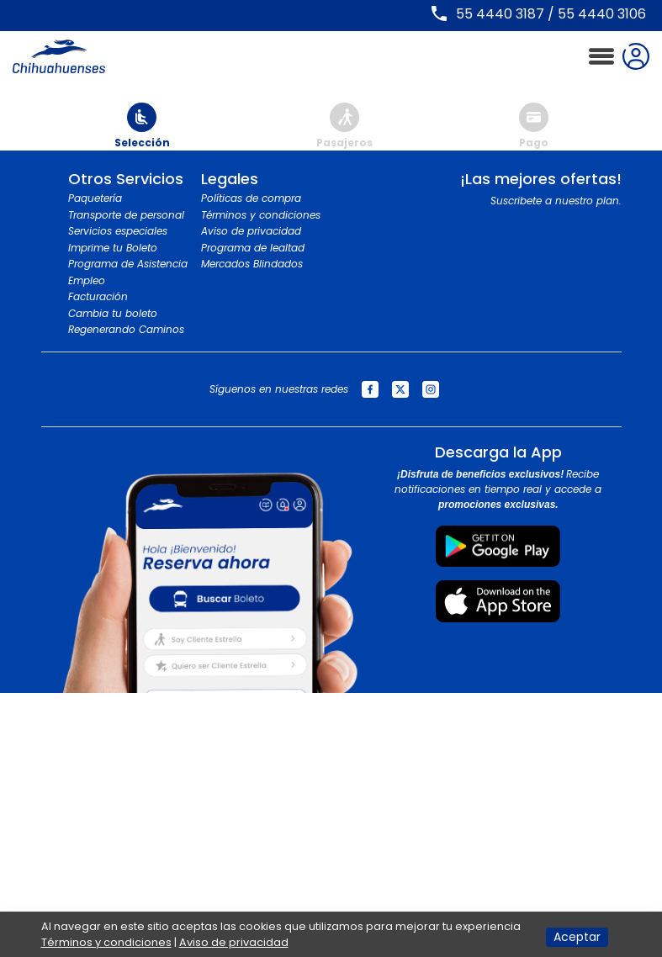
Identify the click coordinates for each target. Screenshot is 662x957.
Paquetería (95, 198)
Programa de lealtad (253, 248)
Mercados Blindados (252, 263)
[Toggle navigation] (601, 57)
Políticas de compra (251, 198)
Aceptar (577, 936)
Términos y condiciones (260, 215)
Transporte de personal (126, 215)
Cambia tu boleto (112, 313)
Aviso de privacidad (251, 231)
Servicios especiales (117, 231)
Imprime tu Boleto (112, 248)
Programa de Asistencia (128, 263)
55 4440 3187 (500, 14)
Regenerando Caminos (126, 329)
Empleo (86, 280)
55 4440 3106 (602, 14)
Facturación (98, 296)
